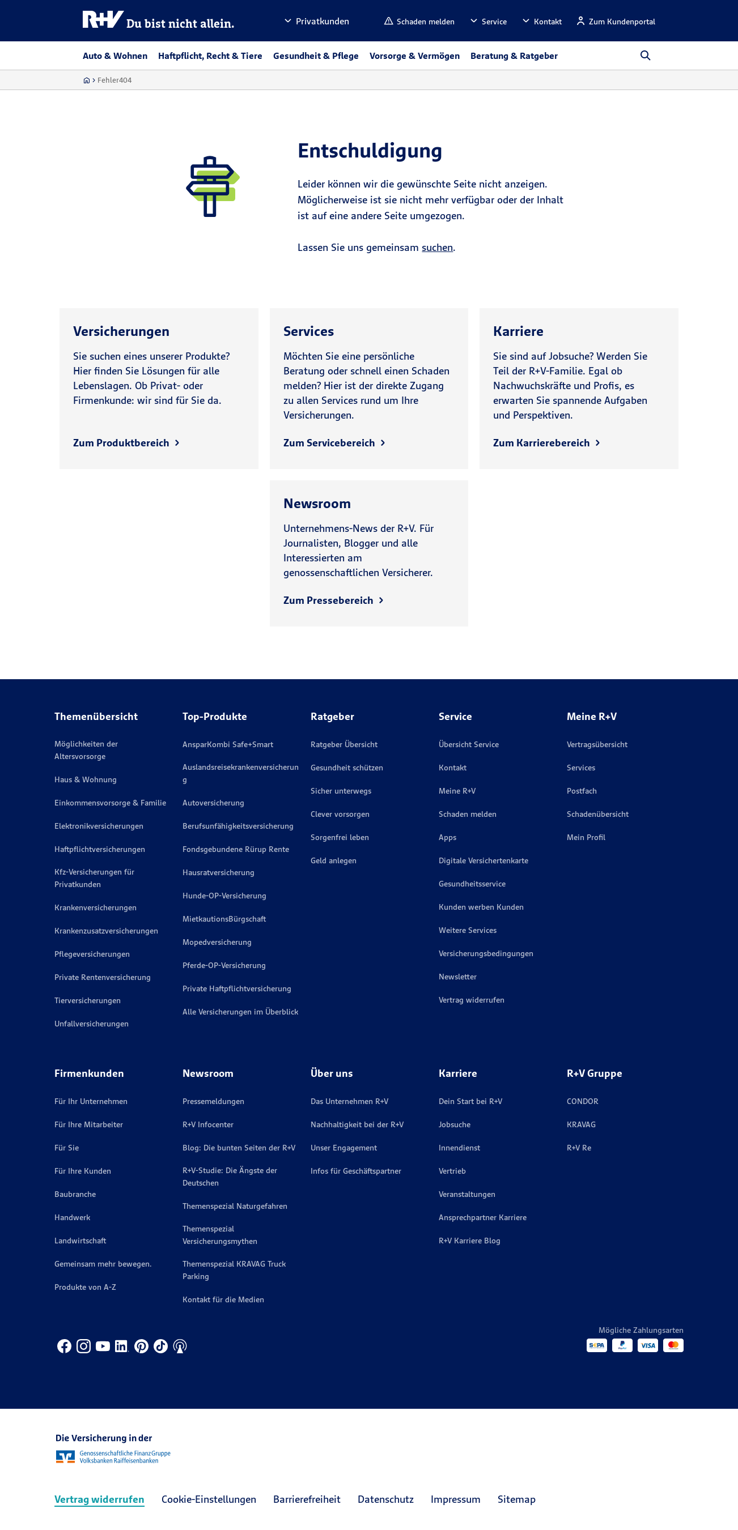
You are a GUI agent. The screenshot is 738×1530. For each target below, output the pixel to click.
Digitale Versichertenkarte (483, 860)
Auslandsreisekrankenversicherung (241, 773)
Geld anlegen (334, 860)
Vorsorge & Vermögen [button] (415, 55)
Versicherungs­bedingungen (486, 953)
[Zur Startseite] (86, 80)
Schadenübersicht (598, 814)
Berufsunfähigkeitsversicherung (238, 826)
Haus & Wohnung (85, 779)
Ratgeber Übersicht (344, 744)
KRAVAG (581, 1124)
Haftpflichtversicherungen (99, 849)
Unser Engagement (344, 1148)
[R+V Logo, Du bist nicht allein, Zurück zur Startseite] (159, 21)
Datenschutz (386, 1499)
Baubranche (75, 1194)
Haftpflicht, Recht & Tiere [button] (210, 55)
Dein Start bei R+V (470, 1101)
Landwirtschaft (80, 1240)
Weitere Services (468, 930)
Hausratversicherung (219, 872)
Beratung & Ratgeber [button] (514, 55)
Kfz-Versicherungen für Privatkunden (94, 878)
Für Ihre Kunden (82, 1171)
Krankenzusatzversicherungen (106, 931)
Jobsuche (454, 1124)
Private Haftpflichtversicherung (237, 988)
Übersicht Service (469, 744)
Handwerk (72, 1217)
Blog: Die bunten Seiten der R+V (239, 1148)
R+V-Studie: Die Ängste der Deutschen (230, 1176)
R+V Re (579, 1148)
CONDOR (583, 1101)
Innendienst (459, 1148)
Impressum (456, 1499)
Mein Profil (586, 837)
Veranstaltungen (467, 1194)
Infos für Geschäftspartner (356, 1171)
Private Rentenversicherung (102, 977)
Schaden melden (468, 814)
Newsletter (458, 976)
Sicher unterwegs (341, 791)
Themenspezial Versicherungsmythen (220, 1235)
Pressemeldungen (213, 1101)
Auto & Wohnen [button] (115, 55)
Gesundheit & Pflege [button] (316, 55)
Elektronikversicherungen (98, 826)
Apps (447, 837)
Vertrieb (452, 1171)
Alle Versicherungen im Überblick (240, 1012)
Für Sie (66, 1148)
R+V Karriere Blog (470, 1240)
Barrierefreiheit (307, 1499)
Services (581, 767)
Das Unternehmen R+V (349, 1101)
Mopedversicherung (217, 942)
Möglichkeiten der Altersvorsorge (86, 750)
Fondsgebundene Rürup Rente (236, 849)
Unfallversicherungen (91, 1023)
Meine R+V (457, 791)
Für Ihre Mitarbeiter (88, 1124)
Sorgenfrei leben (340, 837)
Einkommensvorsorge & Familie (110, 803)
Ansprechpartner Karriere (483, 1217)
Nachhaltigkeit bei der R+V (357, 1124)
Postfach (582, 791)
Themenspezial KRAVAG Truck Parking (234, 1270)
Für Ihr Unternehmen (91, 1101)
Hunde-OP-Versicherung (224, 895)
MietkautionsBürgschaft (224, 919)
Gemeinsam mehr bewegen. (103, 1264)
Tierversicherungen (87, 1000)
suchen (437, 247)
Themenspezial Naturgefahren (235, 1206)
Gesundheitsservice (472, 884)
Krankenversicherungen (95, 907)
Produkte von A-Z (85, 1287)
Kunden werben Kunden (481, 907)
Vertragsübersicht (597, 744)
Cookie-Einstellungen (209, 1499)
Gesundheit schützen (347, 767)
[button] (315, 21)
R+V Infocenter (208, 1124)
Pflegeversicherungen (92, 954)
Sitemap (517, 1499)
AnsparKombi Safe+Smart (228, 744)
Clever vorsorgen (340, 814)
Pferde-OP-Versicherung (224, 965)
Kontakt (452, 767)
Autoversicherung (213, 803)
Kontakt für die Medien (223, 1299)
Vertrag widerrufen (471, 1000)
